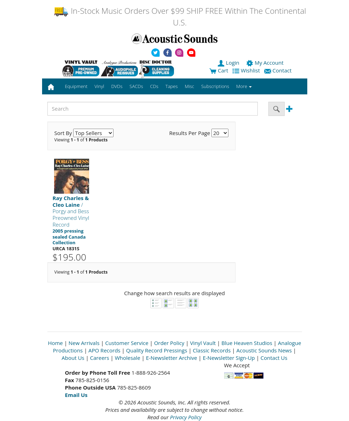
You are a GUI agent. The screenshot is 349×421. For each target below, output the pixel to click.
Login (229, 62)
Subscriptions (215, 86)
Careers (99, 357)
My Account (265, 62)
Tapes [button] (171, 86)
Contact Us (274, 357)
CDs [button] (154, 86)
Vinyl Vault (203, 342)
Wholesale (127, 357)
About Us (73, 357)
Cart (218, 70)
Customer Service (126, 342)
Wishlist (246, 70)
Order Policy (169, 342)
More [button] (244, 86)
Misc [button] (189, 86)
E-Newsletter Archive (171, 357)
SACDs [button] (136, 86)
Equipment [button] (76, 86)
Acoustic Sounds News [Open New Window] (264, 350)
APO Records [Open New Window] (104, 350)
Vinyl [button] (99, 86)
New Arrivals (84, 342)
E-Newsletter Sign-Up (229, 357)
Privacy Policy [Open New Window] (186, 417)
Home (55, 342)
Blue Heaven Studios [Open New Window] (246, 342)
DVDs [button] (116, 86)
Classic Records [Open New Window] (212, 350)
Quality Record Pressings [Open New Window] (156, 350)
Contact (278, 70)
